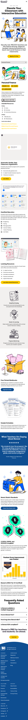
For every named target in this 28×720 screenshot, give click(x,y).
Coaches (12, 660)
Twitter (4, 713)
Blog (11, 665)
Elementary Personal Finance (9, 123)
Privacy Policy (13, 693)
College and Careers (4, 677)
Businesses (3, 697)
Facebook (4, 708)
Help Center (13, 685)
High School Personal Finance (9, 128)
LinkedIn (4, 716)
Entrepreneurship (5, 680)
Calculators (13, 662)
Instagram (4, 711)
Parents (3, 688)
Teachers (3, 685)
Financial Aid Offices (4, 694)
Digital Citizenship (3, 673)
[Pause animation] (2, 135)
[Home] (4, 1)
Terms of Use (13, 691)
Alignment (13, 655)
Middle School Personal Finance (10, 126)
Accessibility (13, 688)
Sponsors (3, 691)
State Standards (5, 700)
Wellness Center (14, 657)
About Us (4, 706)
